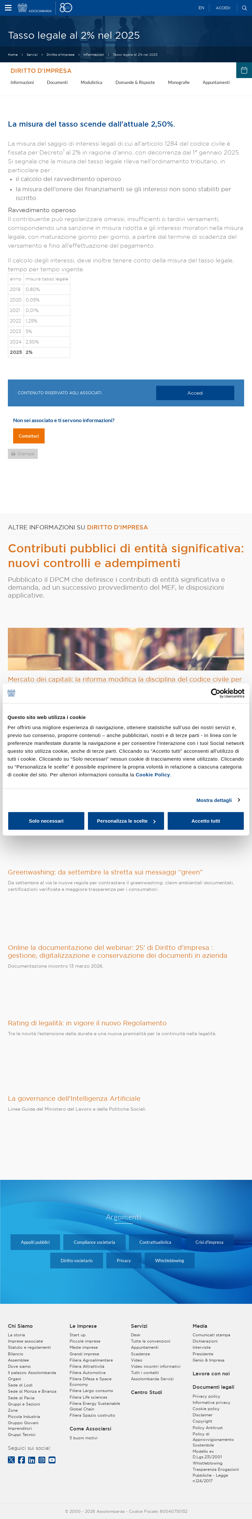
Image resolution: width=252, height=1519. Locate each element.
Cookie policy (206, 1408)
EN (201, 8)
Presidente (203, 1354)
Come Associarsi (90, 1428)
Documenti (57, 82)
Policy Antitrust (208, 1428)
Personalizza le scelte (126, 821)
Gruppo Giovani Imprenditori (23, 1425)
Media (200, 1326)
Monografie (179, 82)
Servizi (32, 54)
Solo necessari (46, 821)
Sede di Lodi (20, 1385)
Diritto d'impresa (60, 54)
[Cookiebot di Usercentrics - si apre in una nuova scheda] (215, 693)
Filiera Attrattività (87, 1366)
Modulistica (91, 82)
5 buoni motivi (83, 1438)
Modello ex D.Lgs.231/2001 (207, 1454)
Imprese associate (25, 1341)
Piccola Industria (24, 1416)
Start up (78, 1335)
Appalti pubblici (35, 1242)
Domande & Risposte (135, 82)
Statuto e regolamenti (29, 1347)
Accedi (223, 8)
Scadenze (140, 1354)
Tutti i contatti (145, 1372)
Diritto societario (77, 1260)
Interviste (202, 1347)
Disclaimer (203, 1415)
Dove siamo (19, 1366)
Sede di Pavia (21, 1398)
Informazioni (93, 54)
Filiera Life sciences (88, 1397)
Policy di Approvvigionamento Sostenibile (213, 1439)
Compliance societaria (94, 1242)
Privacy (124, 1260)
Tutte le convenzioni (150, 1341)
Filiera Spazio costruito (92, 1415)
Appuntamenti (216, 82)
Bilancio (15, 1354)
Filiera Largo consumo (91, 1390)
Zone (13, 1410)
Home (13, 54)
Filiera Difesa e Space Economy (91, 1381)
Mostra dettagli (214, 800)
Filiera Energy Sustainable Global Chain (95, 1406)
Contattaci (29, 436)
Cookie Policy (153, 774)
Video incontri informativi (155, 1366)
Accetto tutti (205, 821)
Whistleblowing (169, 1260)
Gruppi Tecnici (21, 1434)
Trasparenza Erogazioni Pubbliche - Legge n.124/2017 (216, 1475)
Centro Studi (146, 1392)
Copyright (202, 1421)
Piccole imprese (85, 1341)
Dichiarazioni (205, 1341)
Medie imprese (84, 1347)
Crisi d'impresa (209, 1242)
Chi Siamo (20, 1326)
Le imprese (83, 1326)
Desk (135, 1335)
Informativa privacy (211, 1402)
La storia (16, 1335)
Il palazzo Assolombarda (32, 1372)
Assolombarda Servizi (152, 1379)
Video (136, 1360)
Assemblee (18, 1360)
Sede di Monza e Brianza (32, 1391)
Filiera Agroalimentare (91, 1360)
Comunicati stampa (211, 1335)
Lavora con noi (211, 1373)
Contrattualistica (155, 1242)
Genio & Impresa (208, 1360)
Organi (14, 1379)
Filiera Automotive (88, 1372)
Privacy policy (206, 1396)
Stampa (25, 453)
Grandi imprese (84, 1354)
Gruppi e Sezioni (24, 1404)
